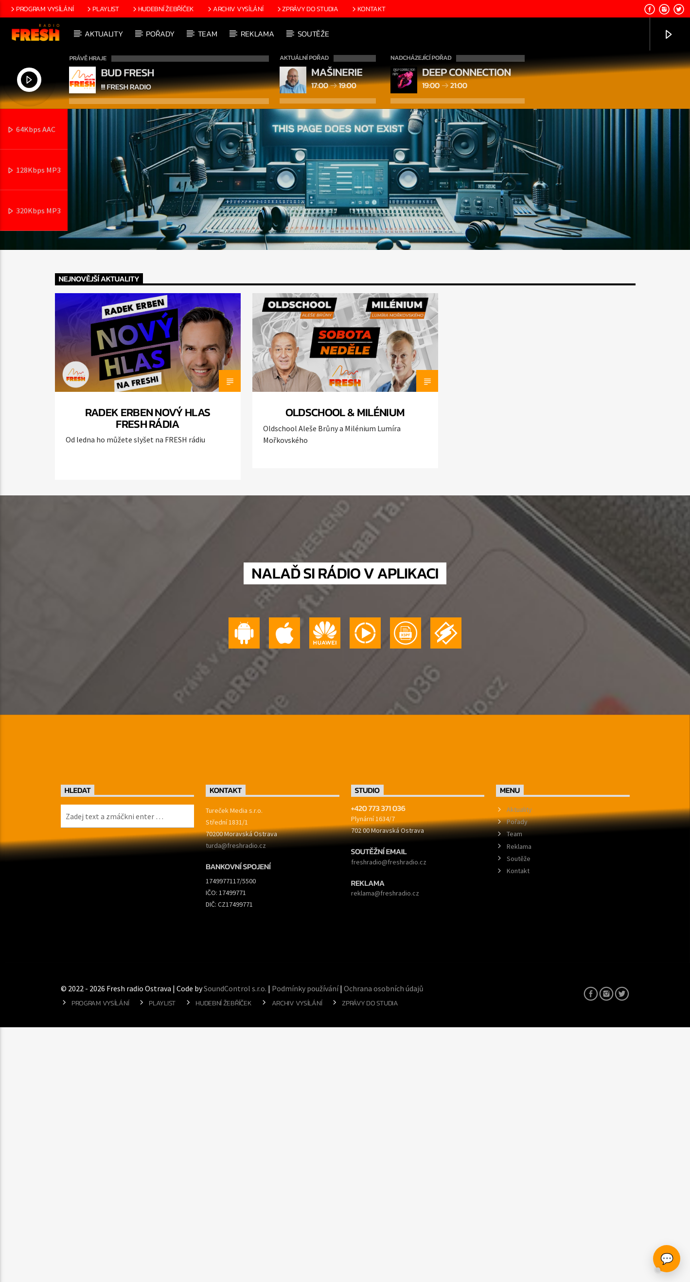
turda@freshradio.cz (236, 1100)
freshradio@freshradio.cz (388, 1116)
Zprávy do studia (307, 8)
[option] (148, 641)
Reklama (257, 33)
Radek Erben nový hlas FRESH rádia (148, 673)
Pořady (160, 33)
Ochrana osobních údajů (384, 1243)
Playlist (102, 8)
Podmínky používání (305, 1243)
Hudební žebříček (162, 8)
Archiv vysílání (234, 8)
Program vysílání (41, 8)
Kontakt (368, 8)
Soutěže (313, 33)
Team (207, 33)
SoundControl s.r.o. (235, 1243)
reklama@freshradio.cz (385, 1147)
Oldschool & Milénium (345, 667)
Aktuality (104, 33)
